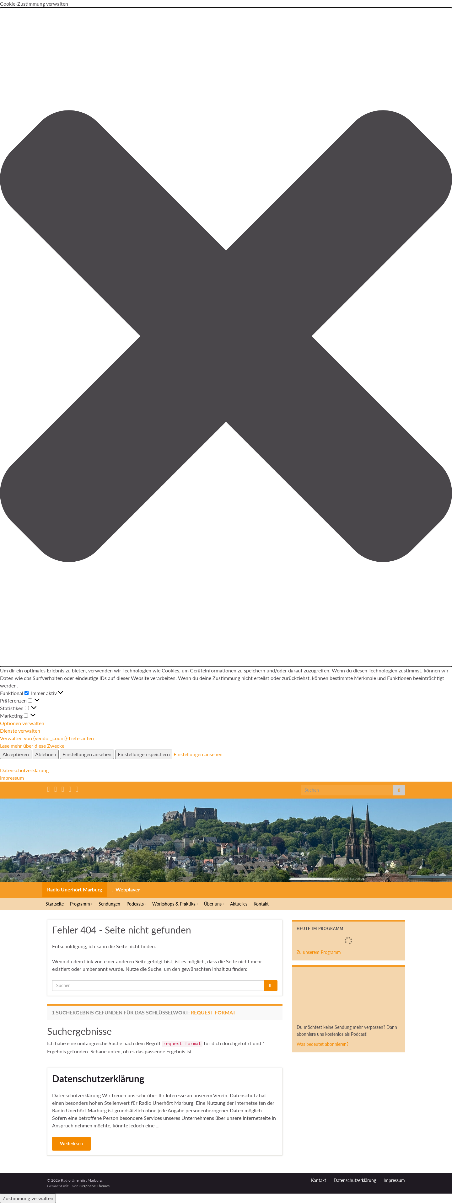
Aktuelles (238, 903)
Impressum (12, 778)
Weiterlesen (71, 1143)
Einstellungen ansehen (86, 754)
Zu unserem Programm (319, 952)
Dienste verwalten (20, 731)
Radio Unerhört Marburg (74, 889)
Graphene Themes (94, 1186)
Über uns (214, 903)
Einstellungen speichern (144, 754)
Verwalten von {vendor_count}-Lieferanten (47, 738)
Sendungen (109, 903)
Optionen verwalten (22, 723)
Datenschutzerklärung (24, 770)
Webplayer (126, 889)
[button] (226, 337)
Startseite (55, 903)
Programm (81, 903)
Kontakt (261, 903)
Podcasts (136, 903)
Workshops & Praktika (175, 903)
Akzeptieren (16, 754)
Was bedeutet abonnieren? (322, 1044)
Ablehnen (45, 754)
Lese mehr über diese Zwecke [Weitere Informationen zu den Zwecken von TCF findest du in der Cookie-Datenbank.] (32, 746)
